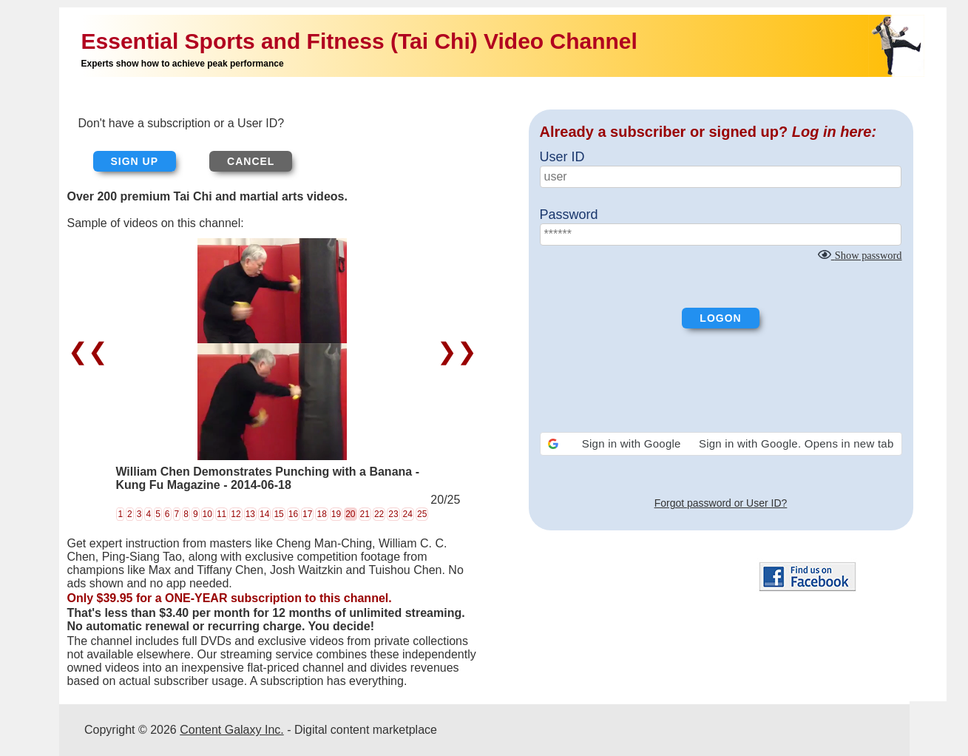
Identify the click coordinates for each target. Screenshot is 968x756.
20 (350, 514)
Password (569, 214)
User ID (562, 156)
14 (264, 514)
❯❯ (453, 351)
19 (336, 514)
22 (379, 514)
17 (307, 514)
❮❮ (91, 351)
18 (321, 514)
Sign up (135, 161)
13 (250, 514)
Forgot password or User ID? (721, 503)
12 (235, 514)
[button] (721, 444)
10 (207, 514)
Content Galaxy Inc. (232, 729)
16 (293, 514)
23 (393, 514)
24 (408, 514)
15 (278, 514)
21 (365, 514)
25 (422, 514)
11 (221, 514)
